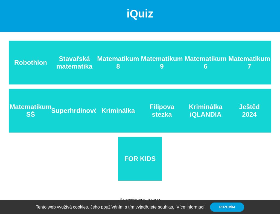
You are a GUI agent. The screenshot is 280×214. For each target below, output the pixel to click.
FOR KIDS (140, 158)
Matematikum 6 (205, 62)
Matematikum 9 (162, 62)
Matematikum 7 (249, 62)
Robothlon (30, 62)
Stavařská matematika (74, 62)
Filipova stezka (162, 110)
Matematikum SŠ (30, 110)
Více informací (190, 207)
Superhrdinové (74, 110)
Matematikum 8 (118, 62)
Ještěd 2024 (249, 110)
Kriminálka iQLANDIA (206, 110)
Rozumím (227, 207)
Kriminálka (118, 110)
